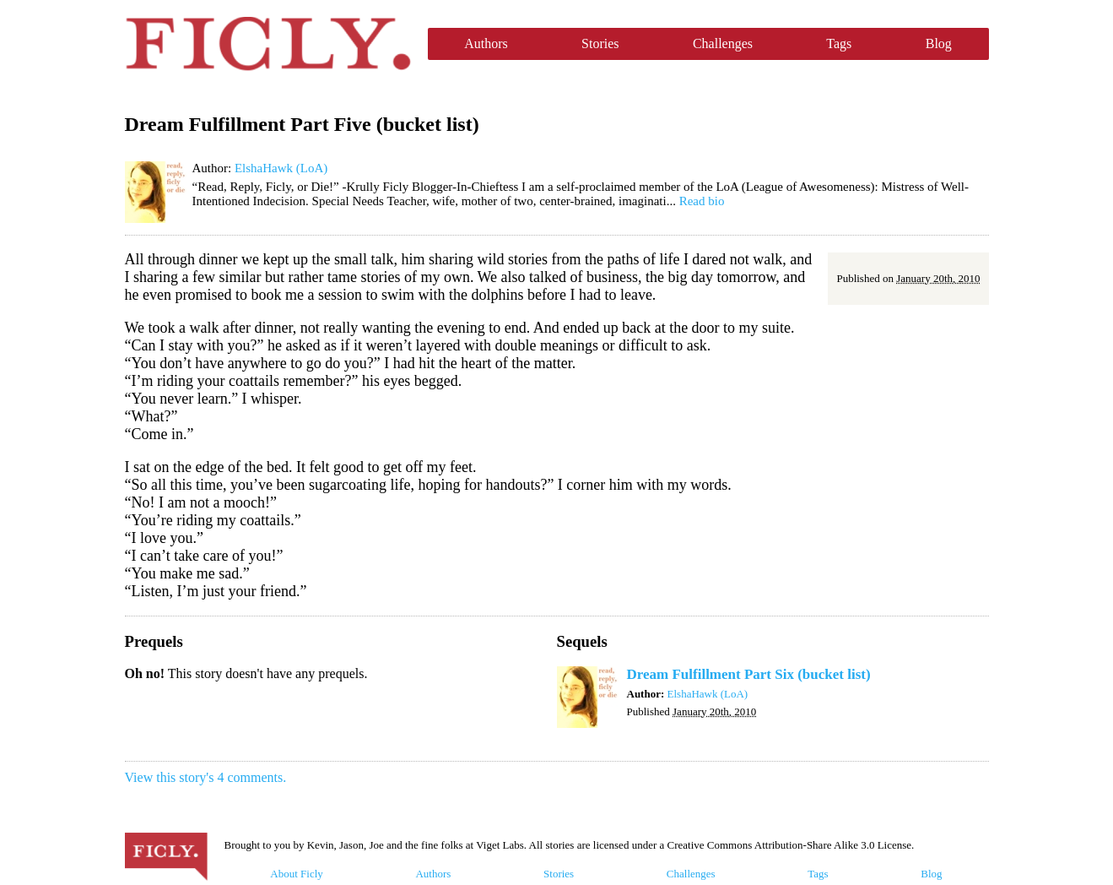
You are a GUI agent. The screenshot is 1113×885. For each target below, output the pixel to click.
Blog (939, 43)
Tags (838, 43)
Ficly (268, 44)
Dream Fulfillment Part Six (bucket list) (749, 674)
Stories (600, 43)
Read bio (702, 201)
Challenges (723, 43)
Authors (486, 43)
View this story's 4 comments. (206, 777)
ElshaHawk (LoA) (281, 168)
